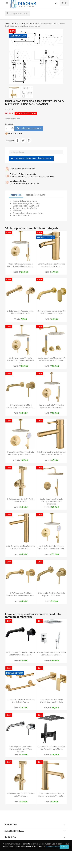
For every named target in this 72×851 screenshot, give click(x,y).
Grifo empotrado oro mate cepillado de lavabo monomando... (20, 594)
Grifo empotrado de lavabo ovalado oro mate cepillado (51, 700)
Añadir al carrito (29, 128)
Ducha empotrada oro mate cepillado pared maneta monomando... (51, 501)
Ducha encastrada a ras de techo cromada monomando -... (51, 653)
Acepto (64, 847)
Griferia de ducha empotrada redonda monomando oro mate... (51, 547)
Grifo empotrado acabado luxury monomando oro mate (20, 312)
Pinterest (29, 140)
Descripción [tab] (16, 195)
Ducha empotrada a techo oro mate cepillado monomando (51, 406)
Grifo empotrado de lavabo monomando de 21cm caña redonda (20, 748)
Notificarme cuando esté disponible (31, 158)
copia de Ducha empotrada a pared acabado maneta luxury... (20, 265)
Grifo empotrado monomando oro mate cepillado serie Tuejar (51, 312)
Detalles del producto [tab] (35, 195)
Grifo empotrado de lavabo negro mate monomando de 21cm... (20, 653)
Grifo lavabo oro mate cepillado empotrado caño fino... (51, 594)
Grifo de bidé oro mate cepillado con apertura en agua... (51, 265)
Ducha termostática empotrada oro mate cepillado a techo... (20, 453)
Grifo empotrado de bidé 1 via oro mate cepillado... (21, 500)
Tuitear (23, 140)
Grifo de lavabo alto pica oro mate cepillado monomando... (20, 547)
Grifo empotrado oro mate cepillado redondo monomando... (21, 406)
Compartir (17, 140)
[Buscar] (17, 13)
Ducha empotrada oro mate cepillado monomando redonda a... (20, 360)
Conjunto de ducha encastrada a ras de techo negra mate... (51, 747)
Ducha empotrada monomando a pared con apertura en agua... (51, 359)
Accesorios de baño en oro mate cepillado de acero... (20, 700)
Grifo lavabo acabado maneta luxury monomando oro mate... (51, 794)
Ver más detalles (53, 846)
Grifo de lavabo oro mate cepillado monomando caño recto (51, 453)
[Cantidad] (8, 128)
